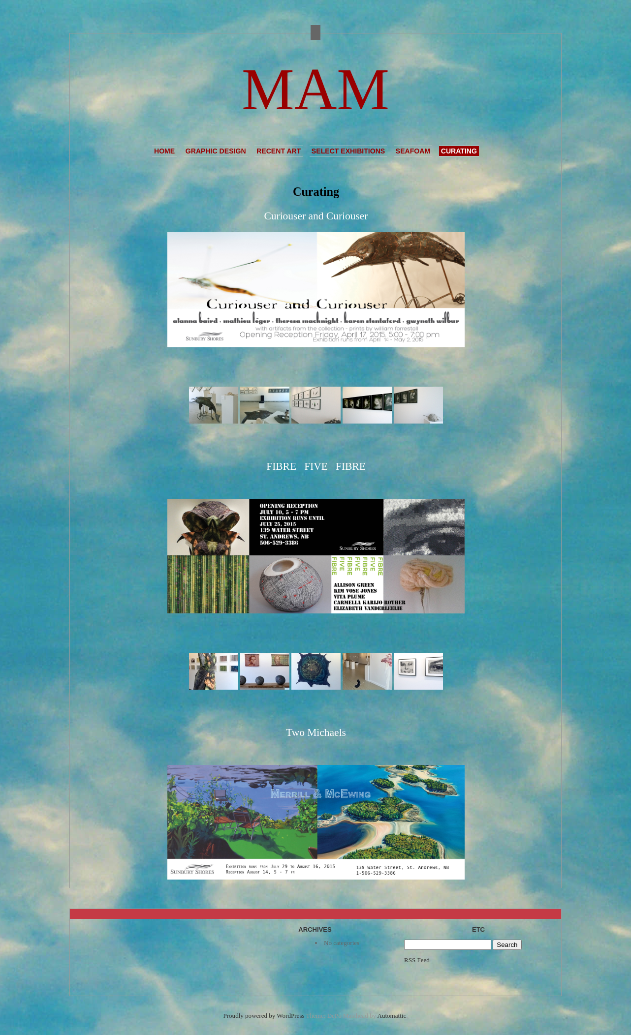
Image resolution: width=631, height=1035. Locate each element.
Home (164, 151)
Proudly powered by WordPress (264, 1015)
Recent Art (278, 151)
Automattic (392, 1015)
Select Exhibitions (348, 151)
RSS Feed (417, 960)
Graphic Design (216, 151)
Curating (459, 151)
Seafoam (413, 151)
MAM (315, 89)
